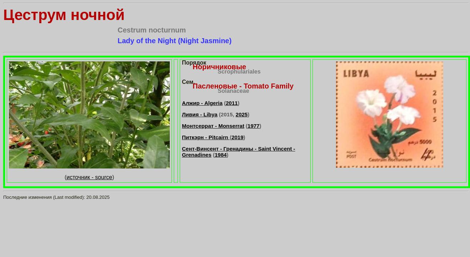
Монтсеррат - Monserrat (213, 126)
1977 (253, 126)
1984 (221, 155)
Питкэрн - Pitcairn (206, 137)
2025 (241, 114)
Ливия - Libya (199, 114)
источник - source (89, 177)
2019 (237, 137)
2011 (232, 103)
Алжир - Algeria (202, 103)
